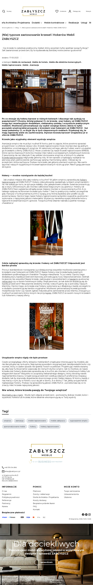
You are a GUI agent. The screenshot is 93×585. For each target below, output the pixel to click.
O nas (4, 491)
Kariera (5, 506)
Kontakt (36, 509)
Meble (25, 65)
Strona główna (7, 28)
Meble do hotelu (40, 62)
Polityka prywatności (11, 497)
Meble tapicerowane (11, 65)
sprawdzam (46, 562)
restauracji (7, 281)
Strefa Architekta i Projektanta (46, 497)
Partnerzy (6, 503)
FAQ (35, 506)
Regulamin (6, 494)
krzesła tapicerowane (12, 157)
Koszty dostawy (39, 500)
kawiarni (74, 279)
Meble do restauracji (21, 62)
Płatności (37, 491)
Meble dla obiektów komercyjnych (65, 62)
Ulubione (68, 497)
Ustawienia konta (71, 494)
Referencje (6, 500)
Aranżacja (34, 65)
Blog (17, 28)
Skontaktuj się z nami (12, 395)
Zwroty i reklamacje (41, 494)
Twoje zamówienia (72, 491)
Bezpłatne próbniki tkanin (44, 503)
